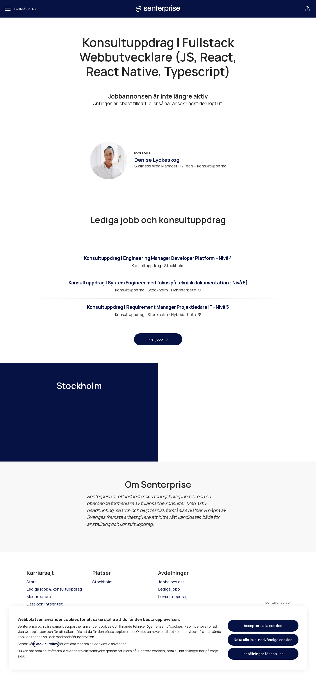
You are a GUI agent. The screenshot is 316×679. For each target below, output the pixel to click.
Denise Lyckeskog (157, 159)
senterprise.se (277, 602)
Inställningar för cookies (263, 653)
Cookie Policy (46, 643)
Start (31, 581)
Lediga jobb (169, 589)
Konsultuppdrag (172, 596)
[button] (307, 9)
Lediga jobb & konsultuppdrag (54, 589)
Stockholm (102, 581)
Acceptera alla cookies (263, 625)
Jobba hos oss (171, 581)
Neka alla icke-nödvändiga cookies (263, 639)
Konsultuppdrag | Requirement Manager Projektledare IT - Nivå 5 (158, 307)
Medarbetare (39, 596)
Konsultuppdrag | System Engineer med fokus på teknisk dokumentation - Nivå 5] (158, 282)
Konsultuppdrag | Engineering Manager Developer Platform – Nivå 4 (158, 258)
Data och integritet (45, 604)
